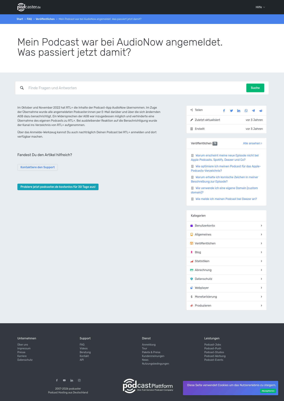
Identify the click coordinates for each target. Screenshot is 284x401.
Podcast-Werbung (214, 356)
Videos (84, 348)
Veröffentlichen (45, 19)
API (82, 359)
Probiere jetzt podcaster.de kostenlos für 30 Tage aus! (57, 187)
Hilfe (260, 7)
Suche (255, 88)
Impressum (24, 348)
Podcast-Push (212, 348)
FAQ (29, 19)
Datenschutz (25, 359)
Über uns (22, 344)
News (145, 359)
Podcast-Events (213, 359)
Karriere (22, 356)
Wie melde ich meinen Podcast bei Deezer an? (226, 199)
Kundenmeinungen (153, 356)
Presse (21, 352)
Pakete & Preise (151, 352)
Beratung (85, 352)
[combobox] (135, 88)
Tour (144, 348)
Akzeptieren (268, 391)
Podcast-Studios (214, 352)
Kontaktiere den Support (37, 167)
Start (20, 19)
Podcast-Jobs (212, 344)
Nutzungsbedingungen (155, 363)
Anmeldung (149, 344)
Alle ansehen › (252, 143)
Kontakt (84, 356)
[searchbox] (135, 88)
